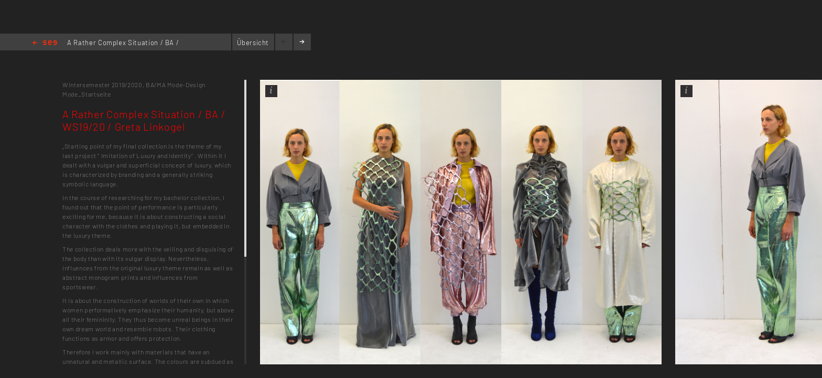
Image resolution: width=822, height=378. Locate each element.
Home (45, 43)
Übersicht (253, 42)
